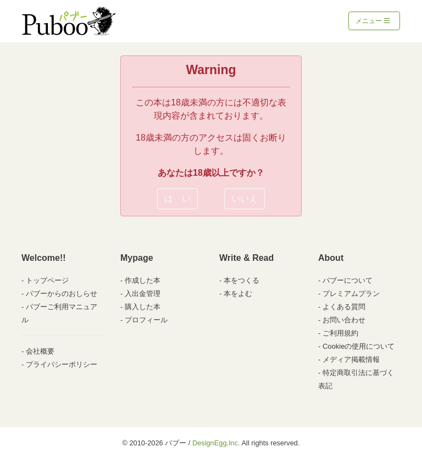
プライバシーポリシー (61, 364)
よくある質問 (344, 307)
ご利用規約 (340, 333)
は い (177, 198)
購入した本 (142, 307)
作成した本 (142, 280)
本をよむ (238, 293)
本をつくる (241, 280)
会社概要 (40, 351)
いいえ (244, 198)
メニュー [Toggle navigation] (373, 21)
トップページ (47, 280)
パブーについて (348, 280)
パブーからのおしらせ (61, 293)
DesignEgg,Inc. (216, 443)
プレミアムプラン (351, 293)
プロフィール (146, 320)
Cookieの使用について (359, 346)
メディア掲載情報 (351, 359)
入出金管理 (142, 293)
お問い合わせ (344, 320)
